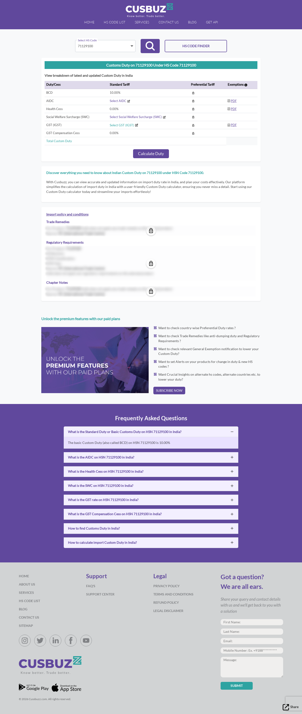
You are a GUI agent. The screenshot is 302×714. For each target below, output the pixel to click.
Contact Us (29, 617)
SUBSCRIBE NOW (169, 390)
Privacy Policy (166, 586)
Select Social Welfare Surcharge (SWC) (138, 117)
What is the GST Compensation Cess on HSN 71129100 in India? (115, 514)
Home (24, 576)
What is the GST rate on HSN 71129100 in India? (103, 500)
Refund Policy (166, 602)
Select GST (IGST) (124, 125)
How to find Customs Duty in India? (94, 528)
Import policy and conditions (67, 214)
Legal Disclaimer (168, 611)
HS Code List (29, 601)
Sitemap (26, 626)
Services (26, 593)
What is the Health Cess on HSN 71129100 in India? (105, 471)
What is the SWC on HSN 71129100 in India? (100, 486)
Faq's (90, 586)
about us (27, 584)
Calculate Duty (151, 153)
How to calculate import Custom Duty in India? (102, 542)
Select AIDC (120, 101)
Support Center (100, 594)
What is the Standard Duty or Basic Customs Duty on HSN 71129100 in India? (124, 432)
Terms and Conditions (173, 594)
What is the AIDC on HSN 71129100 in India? (101, 457)
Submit (237, 686)
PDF (234, 101)
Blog (23, 609)
